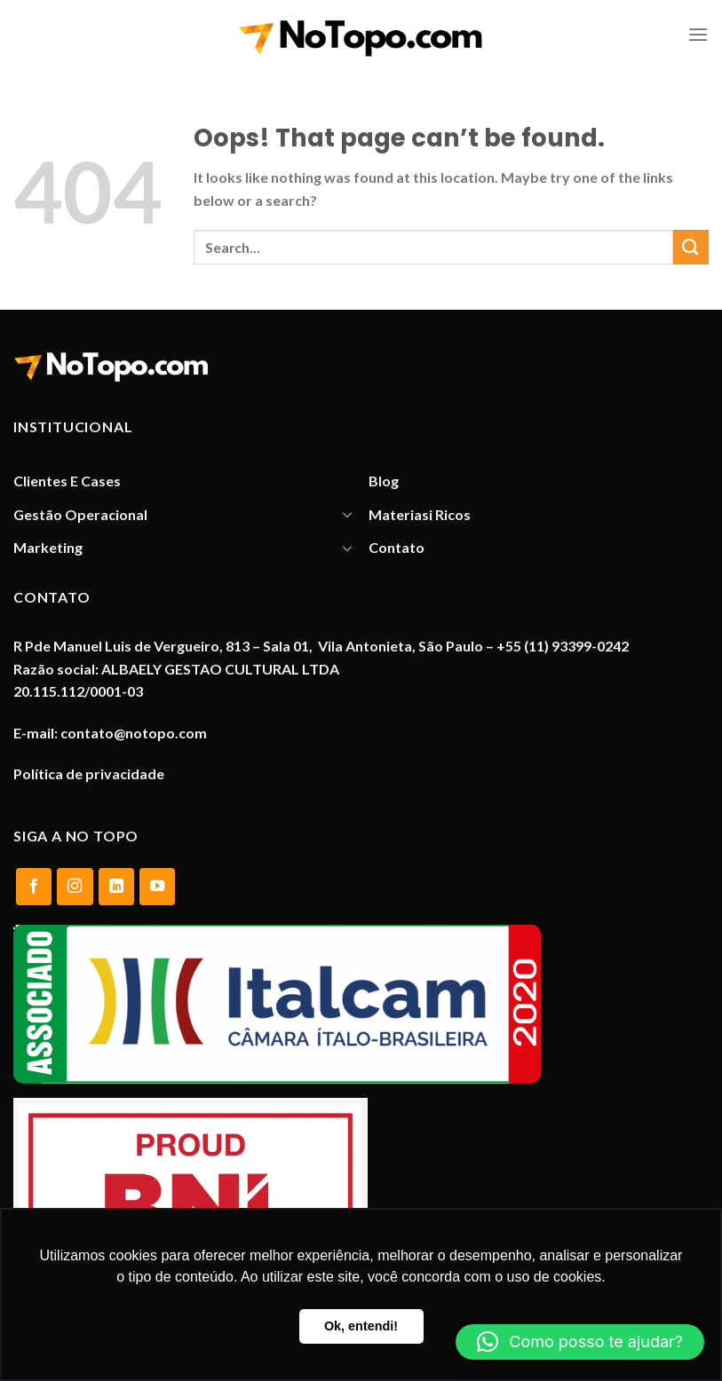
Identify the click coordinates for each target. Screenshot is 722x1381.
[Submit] (691, 247)
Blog (384, 480)
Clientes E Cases (67, 480)
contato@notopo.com (133, 732)
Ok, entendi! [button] (361, 1326)
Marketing (48, 547)
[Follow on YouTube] (157, 886)
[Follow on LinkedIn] (116, 886)
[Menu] (698, 34)
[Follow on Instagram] (74, 886)
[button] (580, 1342)
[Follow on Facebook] (34, 886)
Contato (396, 547)
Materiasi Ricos (420, 514)
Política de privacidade (88, 773)
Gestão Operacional (80, 514)
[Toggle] (347, 514)
